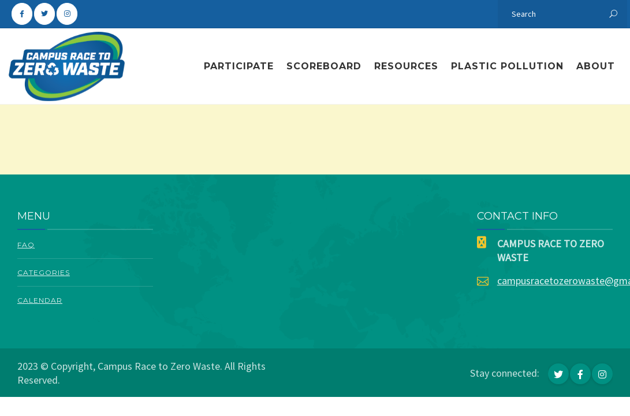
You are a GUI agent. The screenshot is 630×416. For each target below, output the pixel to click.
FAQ (26, 244)
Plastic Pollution (507, 66)
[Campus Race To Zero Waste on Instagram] (67, 14)
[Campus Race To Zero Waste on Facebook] (22, 14)
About (595, 66)
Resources (406, 66)
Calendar (39, 300)
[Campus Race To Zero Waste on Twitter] (44, 14)
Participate (239, 66)
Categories (43, 272)
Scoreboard (323, 66)
